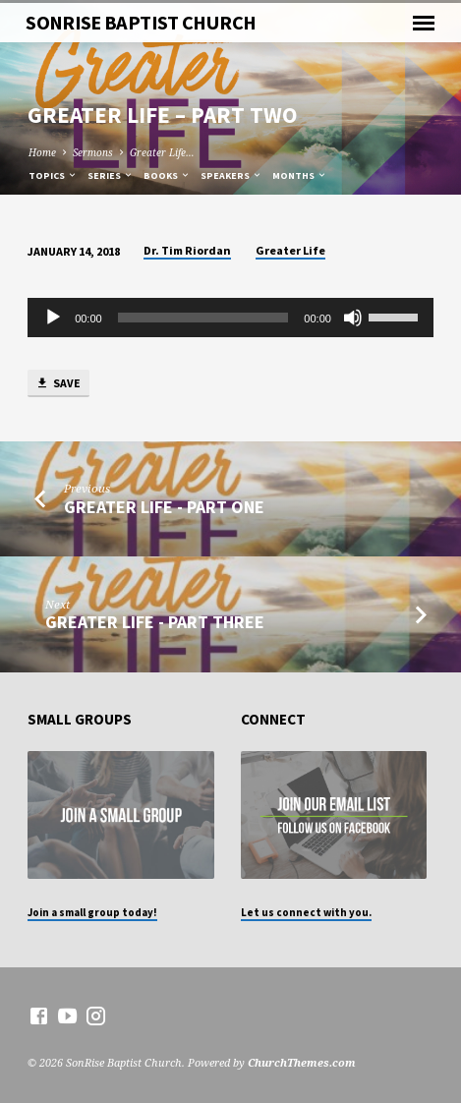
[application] (230, 317)
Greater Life (290, 250)
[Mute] (353, 317)
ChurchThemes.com (302, 1062)
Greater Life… (162, 152)
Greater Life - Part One (164, 506)
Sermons (93, 152)
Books (167, 175)
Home (42, 152)
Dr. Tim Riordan (187, 250)
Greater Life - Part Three (154, 621)
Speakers (231, 175)
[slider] (203, 317)
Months (299, 175)
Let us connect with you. (306, 912)
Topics (53, 175)
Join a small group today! (92, 912)
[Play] (53, 317)
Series (110, 175)
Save (58, 384)
